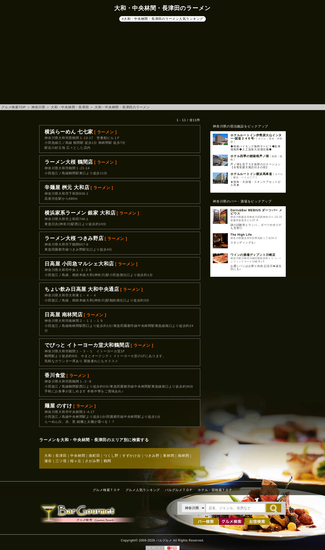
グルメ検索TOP (13, 107)
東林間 (168, 456)
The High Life (241, 234)
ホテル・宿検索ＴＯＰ (215, 490)
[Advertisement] (162, 64)
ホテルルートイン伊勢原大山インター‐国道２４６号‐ (256, 136)
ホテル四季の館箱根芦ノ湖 (249, 156)
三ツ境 (60, 461)
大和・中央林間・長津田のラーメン (122, 107)
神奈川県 (38, 107)
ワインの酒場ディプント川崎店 (252, 255)
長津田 (60, 456)
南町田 (94, 456)
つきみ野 (151, 456)
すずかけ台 (131, 456)
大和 (48, 456)
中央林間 (77, 456)
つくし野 (111, 456)
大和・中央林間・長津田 (70, 107)
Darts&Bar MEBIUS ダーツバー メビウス (256, 212)
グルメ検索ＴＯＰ (106, 490)
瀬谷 (48, 461)
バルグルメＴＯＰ (179, 490)
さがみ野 (92, 461)
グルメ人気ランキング (143, 490)
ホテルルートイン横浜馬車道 (251, 174)
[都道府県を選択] (193, 508)
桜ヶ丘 (75, 461)
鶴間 (107, 461)
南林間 (183, 456)
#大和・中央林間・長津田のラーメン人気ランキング (162, 19)
